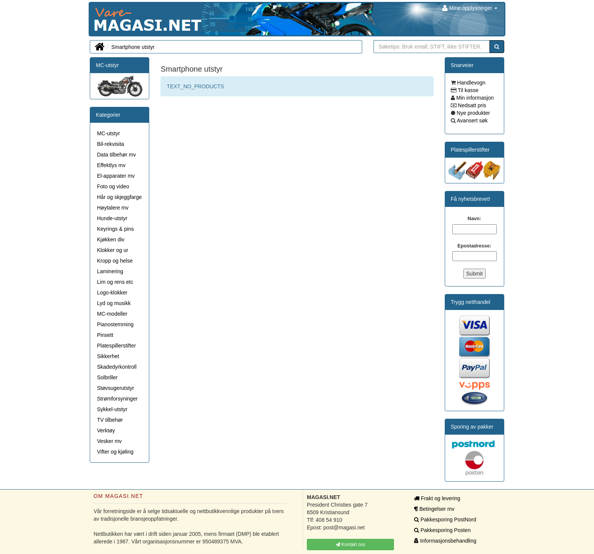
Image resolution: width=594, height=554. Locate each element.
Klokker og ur (112, 250)
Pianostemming (115, 324)
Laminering (110, 271)
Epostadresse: (475, 246)
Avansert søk (472, 120)
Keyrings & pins (115, 229)
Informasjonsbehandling (445, 541)
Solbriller (107, 377)
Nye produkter (472, 113)
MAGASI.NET (94, 19)
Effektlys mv (111, 165)
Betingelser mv (434, 509)
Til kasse (467, 90)
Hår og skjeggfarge (119, 197)
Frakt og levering (437, 498)
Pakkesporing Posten (442, 530)
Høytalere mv (112, 208)
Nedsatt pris (471, 105)
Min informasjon (474, 98)
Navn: (474, 218)
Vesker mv (109, 441)
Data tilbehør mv (116, 155)
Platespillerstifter (116, 346)
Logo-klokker (112, 293)
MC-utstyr (107, 65)
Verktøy (106, 430)
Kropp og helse (115, 261)
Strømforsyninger (117, 399)
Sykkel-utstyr (112, 409)
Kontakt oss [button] (350, 544)
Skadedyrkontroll (116, 367)
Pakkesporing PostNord (445, 519)
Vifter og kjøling (115, 452)
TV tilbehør (110, 420)
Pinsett (105, 335)
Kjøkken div (110, 239)
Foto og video (113, 186)
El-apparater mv (116, 176)
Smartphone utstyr (133, 47)
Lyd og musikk (114, 303)
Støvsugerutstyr (115, 388)
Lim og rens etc (115, 282)
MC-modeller (112, 314)
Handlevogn (471, 83)
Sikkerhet (108, 356)
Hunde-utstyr (112, 218)
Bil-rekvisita (110, 144)
